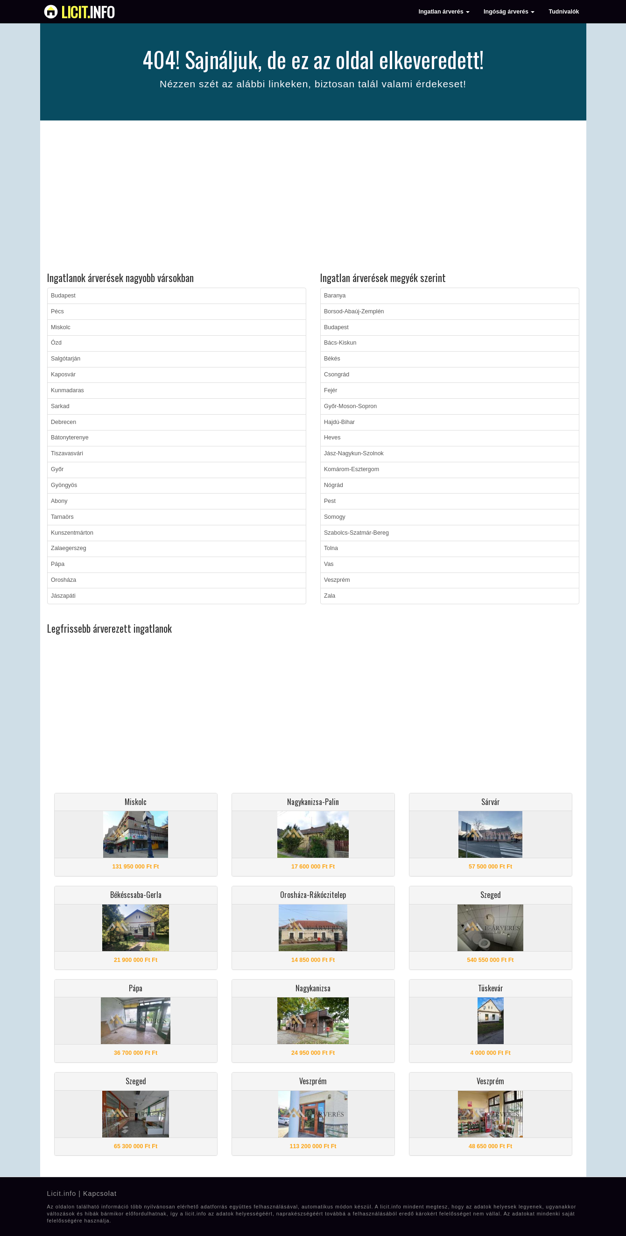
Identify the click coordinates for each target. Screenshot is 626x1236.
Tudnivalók (564, 11)
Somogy (334, 517)
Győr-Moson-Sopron (350, 406)
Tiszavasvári (67, 453)
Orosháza (63, 580)
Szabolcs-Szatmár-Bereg (356, 533)
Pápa (57, 564)
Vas (329, 564)
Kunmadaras (67, 390)
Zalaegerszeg (68, 548)
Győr (57, 469)
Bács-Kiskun (340, 342)
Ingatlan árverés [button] (444, 11)
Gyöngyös (64, 485)
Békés (332, 358)
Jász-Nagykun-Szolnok (354, 453)
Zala (329, 596)
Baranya (335, 295)
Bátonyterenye (70, 437)
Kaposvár (63, 374)
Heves (332, 437)
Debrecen (63, 422)
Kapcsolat (100, 1193)
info (88, 11)
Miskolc (60, 327)
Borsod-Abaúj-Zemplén (354, 311)
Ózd (56, 342)
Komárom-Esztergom (351, 469)
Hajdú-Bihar (339, 422)
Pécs (57, 311)
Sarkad (60, 406)
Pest (330, 501)
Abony (59, 501)
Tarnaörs (62, 517)
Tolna (331, 548)
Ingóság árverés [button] (509, 11)
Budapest (63, 295)
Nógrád (333, 485)
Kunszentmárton (72, 533)
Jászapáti (63, 596)
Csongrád (336, 374)
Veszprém (337, 580)
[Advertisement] (313, 197)
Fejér (330, 390)
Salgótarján (65, 358)
